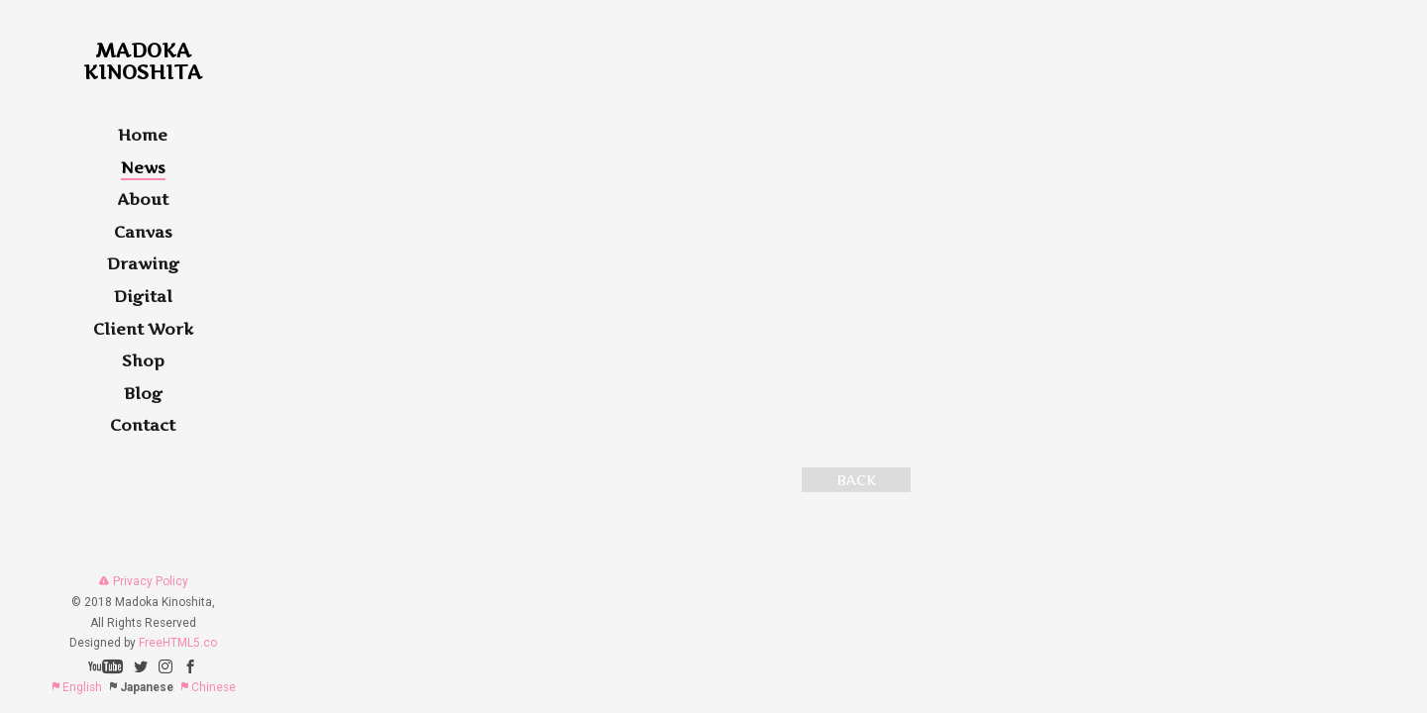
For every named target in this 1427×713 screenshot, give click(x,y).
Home (142, 135)
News (143, 167)
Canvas (143, 232)
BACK (856, 479)
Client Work (143, 329)
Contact (142, 425)
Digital (143, 296)
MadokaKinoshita (142, 61)
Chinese (207, 687)
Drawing (143, 263)
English (76, 687)
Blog (143, 393)
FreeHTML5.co (178, 643)
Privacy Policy (143, 581)
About (142, 199)
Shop (143, 360)
